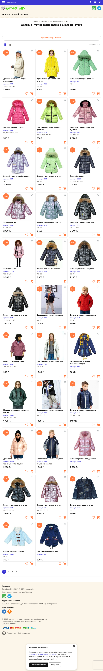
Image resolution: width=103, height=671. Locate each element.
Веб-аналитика (24, 633)
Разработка (11, 633)
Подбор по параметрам (51, 37)
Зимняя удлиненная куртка (49, 176)
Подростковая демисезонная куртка (15, 411)
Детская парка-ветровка (47, 551)
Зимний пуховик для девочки (83, 459)
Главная (35, 21)
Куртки (68, 21)
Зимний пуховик (77, 176)
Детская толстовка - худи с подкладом (14, 80)
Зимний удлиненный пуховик (16, 176)
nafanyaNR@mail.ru (25, 592)
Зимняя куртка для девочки (82, 79)
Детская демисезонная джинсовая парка (80, 362)
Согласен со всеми (38, 664)
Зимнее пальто (9, 269)
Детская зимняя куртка (13, 127)
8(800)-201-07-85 (16, 589)
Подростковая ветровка (13, 361)
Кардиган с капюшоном (13, 551)
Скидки (44, 21)
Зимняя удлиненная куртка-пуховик (82, 128)
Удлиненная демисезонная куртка (48, 80)
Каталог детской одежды (15, 14)
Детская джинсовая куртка (81, 505)
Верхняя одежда (56, 21)
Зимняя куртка (9, 222)
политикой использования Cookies (43, 654)
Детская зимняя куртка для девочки (48, 128)
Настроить (55, 664)
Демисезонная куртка (12, 459)
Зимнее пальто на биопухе (48, 269)
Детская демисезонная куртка (50, 315)
